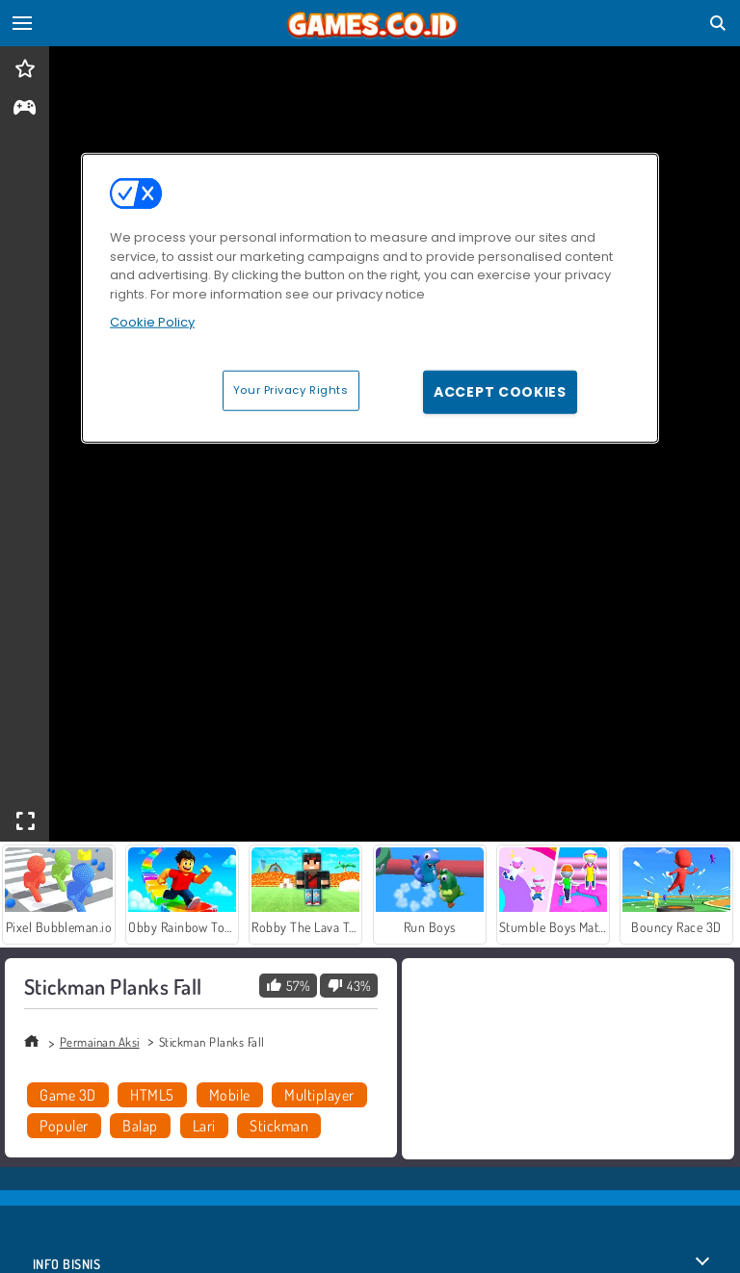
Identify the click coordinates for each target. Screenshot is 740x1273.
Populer (64, 1125)
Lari (204, 1125)
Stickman (279, 1125)
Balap (139, 1125)
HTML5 (151, 1094)
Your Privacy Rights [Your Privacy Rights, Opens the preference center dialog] (291, 390)
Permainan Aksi (100, 1042)
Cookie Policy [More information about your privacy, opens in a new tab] (152, 322)
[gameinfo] (24, 109)
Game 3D (67, 1094)
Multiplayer (319, 1094)
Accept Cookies (500, 392)
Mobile (230, 1094)
